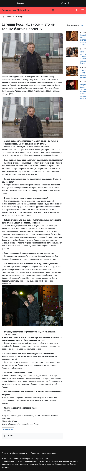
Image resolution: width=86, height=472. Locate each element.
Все (82, 25)
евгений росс (8, 429)
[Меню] (83, 10)
